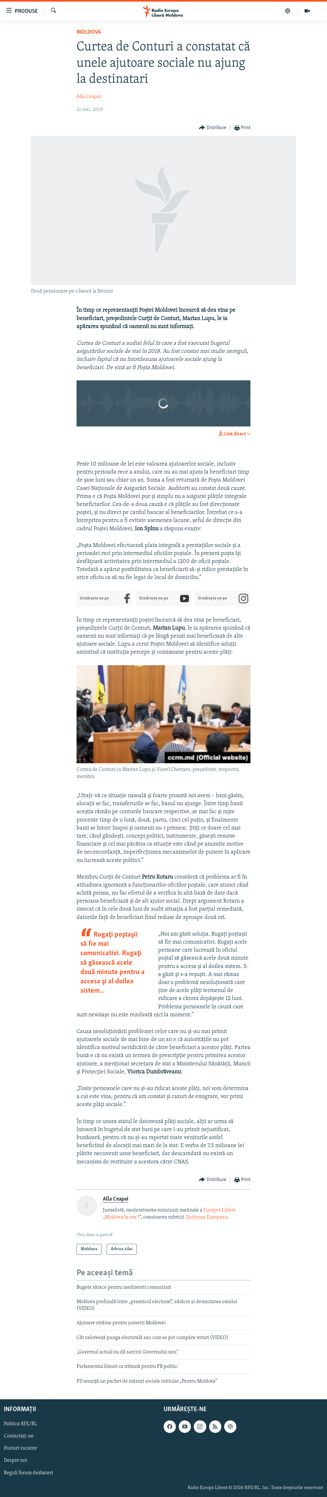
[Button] (212, 128)
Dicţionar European (206, 1217)
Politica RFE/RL (20, 1424)
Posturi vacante (20, 1448)
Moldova (89, 32)
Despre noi (15, 1460)
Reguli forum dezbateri (28, 1473)
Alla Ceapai (89, 96)
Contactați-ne (19, 1436)
